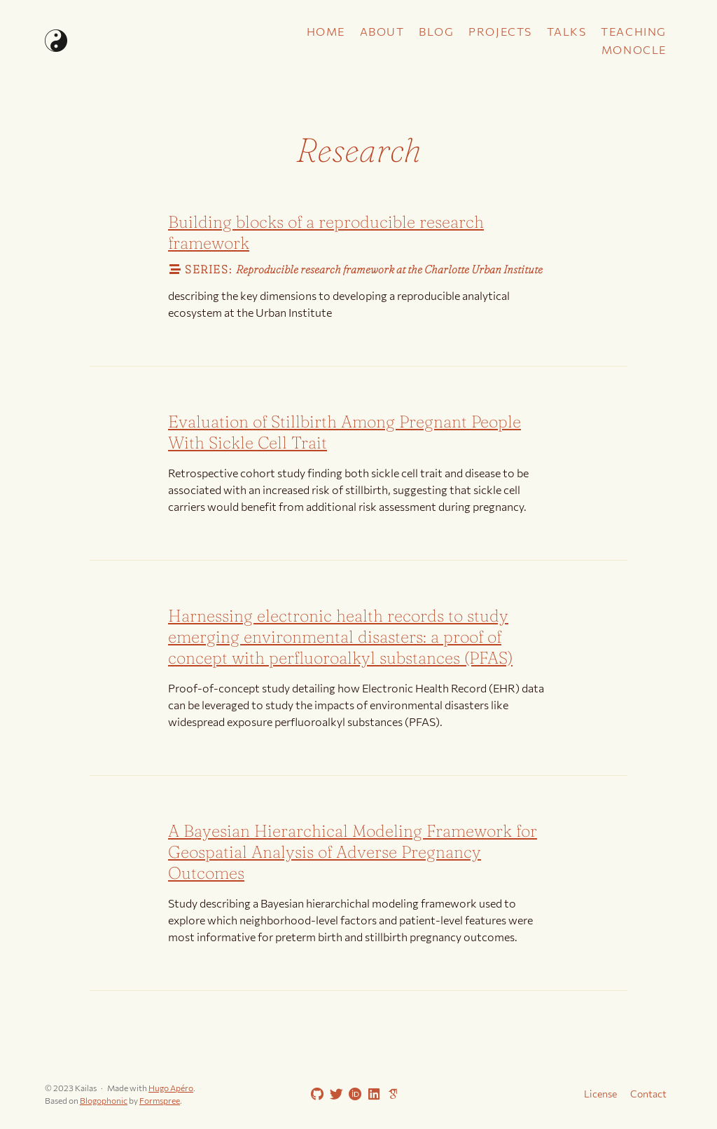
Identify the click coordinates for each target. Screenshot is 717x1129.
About (382, 31)
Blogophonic (103, 1100)
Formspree (159, 1100)
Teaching (634, 31)
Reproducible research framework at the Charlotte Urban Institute (389, 269)
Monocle (634, 49)
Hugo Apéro (170, 1088)
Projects (500, 31)
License (600, 1094)
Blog (436, 31)
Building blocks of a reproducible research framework (326, 232)
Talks (567, 31)
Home (326, 31)
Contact (648, 1094)
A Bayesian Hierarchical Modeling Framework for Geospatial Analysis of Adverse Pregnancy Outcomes (352, 852)
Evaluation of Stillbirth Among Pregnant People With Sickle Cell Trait (344, 432)
